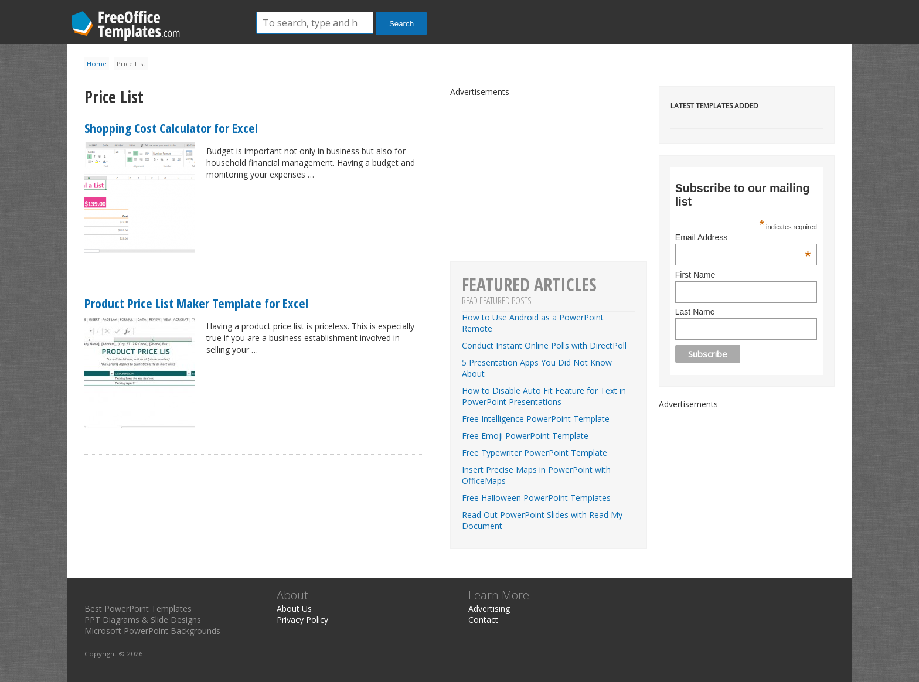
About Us (294, 608)
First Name (695, 274)
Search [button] (401, 23)
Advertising (489, 608)
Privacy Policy (302, 619)
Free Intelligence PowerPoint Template (536, 418)
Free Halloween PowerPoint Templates (536, 497)
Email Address (743, 237)
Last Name (695, 311)
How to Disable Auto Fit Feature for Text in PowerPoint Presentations (544, 396)
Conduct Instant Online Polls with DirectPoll (544, 345)
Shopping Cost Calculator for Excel (171, 128)
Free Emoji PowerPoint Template (525, 435)
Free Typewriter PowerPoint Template (534, 452)
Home (97, 63)
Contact (483, 619)
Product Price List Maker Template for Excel (196, 303)
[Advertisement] (747, 483)
